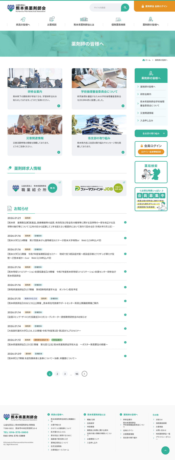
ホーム (147, 60)
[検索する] (125, 7)
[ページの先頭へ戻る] (165, 450)
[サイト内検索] (109, 7)
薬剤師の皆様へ (161, 60)
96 (76, 374)
